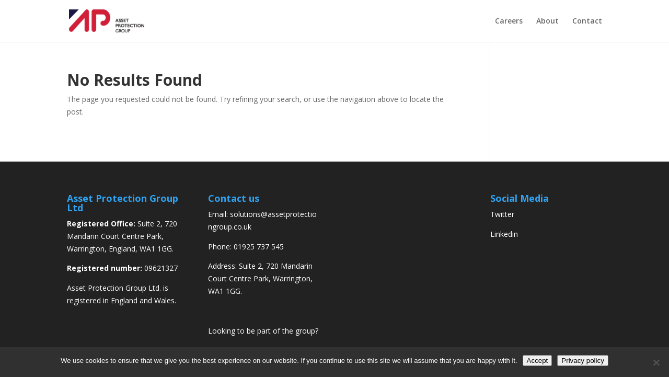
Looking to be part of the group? (263, 331)
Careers (509, 21)
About (547, 21)
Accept (537, 360)
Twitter (502, 214)
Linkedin (504, 234)
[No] (656, 362)
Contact (587, 21)
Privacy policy (582, 360)
